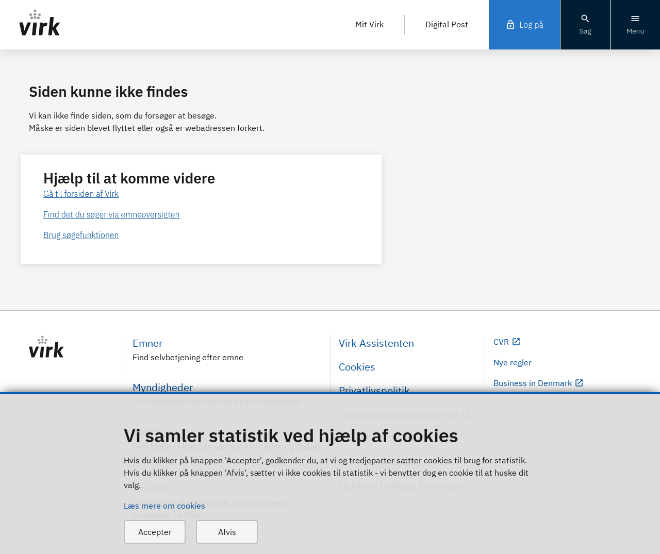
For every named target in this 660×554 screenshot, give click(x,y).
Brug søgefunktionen (81, 235)
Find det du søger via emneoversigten (111, 214)
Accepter (155, 532)
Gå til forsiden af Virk (81, 194)
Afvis (227, 532)
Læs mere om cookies (164, 505)
